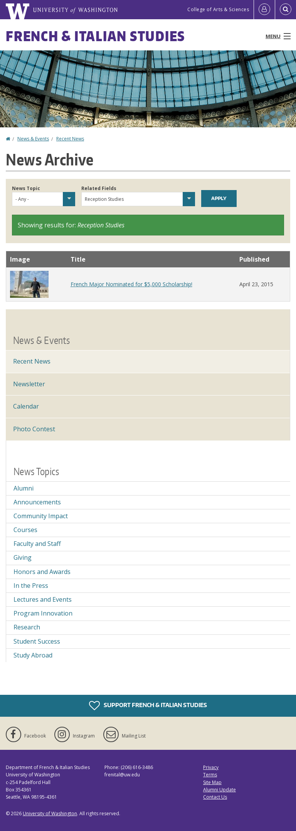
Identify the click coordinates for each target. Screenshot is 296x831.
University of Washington (50, 813)
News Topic (26, 188)
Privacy (211, 767)
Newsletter (29, 384)
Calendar (26, 406)
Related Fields (98, 188)
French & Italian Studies (95, 36)
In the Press (30, 585)
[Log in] (264, 9)
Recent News (70, 138)
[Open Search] (285, 9)
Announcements (37, 502)
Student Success (36, 641)
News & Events (33, 138)
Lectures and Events (42, 599)
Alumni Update (219, 789)
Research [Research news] (26, 627)
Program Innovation (42, 613)
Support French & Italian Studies (148, 705)
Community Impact (40, 516)
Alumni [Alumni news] (23, 488)
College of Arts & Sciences (218, 9)
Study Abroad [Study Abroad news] (32, 655)
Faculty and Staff (37, 543)
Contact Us (215, 797)
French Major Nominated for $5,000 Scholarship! (131, 284)
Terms (210, 774)
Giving (22, 557)
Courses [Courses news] (25, 530)
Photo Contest (34, 429)
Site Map (212, 782)
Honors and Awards (42, 571)
